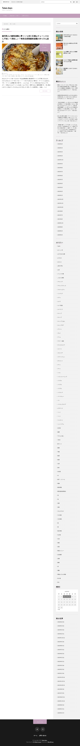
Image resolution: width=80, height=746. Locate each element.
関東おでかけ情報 (61, 574)
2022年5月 (60, 179)
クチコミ (22, 74)
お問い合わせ (25, 15)
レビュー (41, 74)
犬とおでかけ (60, 511)
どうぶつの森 (60, 273)
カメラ (59, 301)
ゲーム (59, 337)
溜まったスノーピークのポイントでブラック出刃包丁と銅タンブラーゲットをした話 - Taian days (67, 119)
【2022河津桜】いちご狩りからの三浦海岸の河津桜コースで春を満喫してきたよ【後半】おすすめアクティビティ (67, 104)
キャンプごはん (61, 321)
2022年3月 (60, 187)
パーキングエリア (61, 404)
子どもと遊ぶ (60, 436)
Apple (58, 246)
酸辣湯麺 (31, 76)
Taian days (7, 8)
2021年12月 (60, 199)
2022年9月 (60, 163)
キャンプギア (60, 325)
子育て (59, 440)
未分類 (59, 471)
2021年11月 (60, 203)
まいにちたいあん (16, 74)
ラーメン (32, 74)
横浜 (17, 76)
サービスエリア (61, 345)
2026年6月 (60, 144)
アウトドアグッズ (61, 285)
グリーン (59, 329)
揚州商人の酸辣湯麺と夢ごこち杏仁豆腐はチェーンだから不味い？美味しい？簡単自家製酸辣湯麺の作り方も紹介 (25, 39)
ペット (59, 412)
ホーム (35, 735)
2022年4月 (60, 183)
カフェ (59, 297)
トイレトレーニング (62, 376)
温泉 (58, 503)
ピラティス (60, 408)
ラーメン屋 (37, 74)
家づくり (59, 443)
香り (58, 582)
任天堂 (59, 428)
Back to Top (40, 722)
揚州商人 (13, 76)
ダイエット (60, 360)
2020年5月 (60, 231)
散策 (58, 455)
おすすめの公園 (61, 254)
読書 (58, 558)
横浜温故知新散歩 (61, 491)
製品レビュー (60, 550)
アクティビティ (61, 289)
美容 (58, 546)
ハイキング (60, 392)
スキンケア (60, 352)
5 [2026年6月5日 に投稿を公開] (69, 596)
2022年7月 (60, 171)
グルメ (46, 45)
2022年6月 (60, 175)
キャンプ (59, 313)
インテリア (60, 293)
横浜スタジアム (21, 76)
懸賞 (58, 447)
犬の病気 (59, 519)
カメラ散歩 (60, 305)
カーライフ (60, 309)
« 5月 (58, 609)
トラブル (59, 380)
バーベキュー (60, 396)
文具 (58, 463)
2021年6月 (60, 219)
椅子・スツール (61, 479)
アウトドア (60, 281)
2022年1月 (60, 195)
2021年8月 (60, 211)
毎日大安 (27, 76)
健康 (58, 432)
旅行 (45, 47)
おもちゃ (59, 262)
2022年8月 (60, 167)
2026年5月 (60, 147)
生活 (58, 538)
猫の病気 (59, 530)
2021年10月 (60, 207)
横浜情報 (59, 487)
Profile (5, 15)
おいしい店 (5, 74)
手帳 (58, 451)
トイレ (59, 372)
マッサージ (60, 420)
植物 (58, 483)
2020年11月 (60, 223)
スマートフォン (61, 356)
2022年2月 (60, 191)
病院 (58, 542)
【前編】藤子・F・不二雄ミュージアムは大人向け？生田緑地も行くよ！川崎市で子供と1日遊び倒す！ (67, 126)
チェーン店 (27, 74)
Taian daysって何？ (14, 15)
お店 (58, 269)
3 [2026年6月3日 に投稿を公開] (64, 596)
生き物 (59, 534)
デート (59, 364)
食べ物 (46, 50)
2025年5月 (60, 151)
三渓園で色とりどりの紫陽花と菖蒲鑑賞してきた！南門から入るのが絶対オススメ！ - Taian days (67, 88)
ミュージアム (60, 424)
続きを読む (45, 91)
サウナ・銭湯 (60, 341)
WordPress (51, 742)
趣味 (58, 562)
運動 (58, 570)
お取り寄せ (60, 265)
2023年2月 (60, 155)
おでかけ (59, 258)
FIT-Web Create (37, 742)
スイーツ (59, 349)
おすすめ (10, 74)
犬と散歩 (59, 515)
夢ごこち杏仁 (8, 76)
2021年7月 (60, 215)
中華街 (45, 74)
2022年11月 (60, 159)
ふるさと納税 (60, 277)
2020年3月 (60, 235)
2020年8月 (60, 227)
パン (58, 400)
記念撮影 (59, 554)
